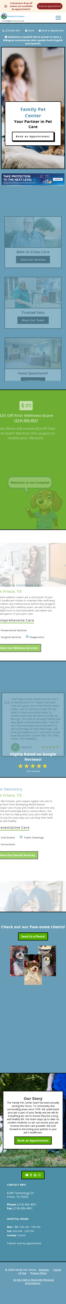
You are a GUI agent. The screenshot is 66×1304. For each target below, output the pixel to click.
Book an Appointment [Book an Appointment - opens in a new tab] (33, 1140)
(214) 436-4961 (20, 1208)
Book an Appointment (50, 6)
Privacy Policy (38, 1273)
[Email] (27, 1175)
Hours (29, 30)
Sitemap (44, 1269)
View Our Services (33, 263)
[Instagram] (39, 1175)
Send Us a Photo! (33, 936)
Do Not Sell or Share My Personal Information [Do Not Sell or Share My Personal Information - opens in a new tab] (33, 1281)
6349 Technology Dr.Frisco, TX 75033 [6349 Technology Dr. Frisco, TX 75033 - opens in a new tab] (20, 1195)
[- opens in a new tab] (31, 1175)
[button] (58, 17)
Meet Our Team (33, 324)
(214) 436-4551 (11, 30)
